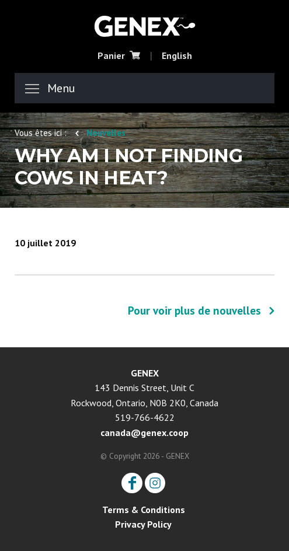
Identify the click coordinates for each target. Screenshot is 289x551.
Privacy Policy (143, 524)
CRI (144, 25)
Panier (119, 55)
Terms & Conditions (143, 509)
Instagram (155, 483)
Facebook (131, 483)
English (177, 55)
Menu (50, 88)
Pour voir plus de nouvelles (194, 311)
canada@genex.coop (144, 432)
